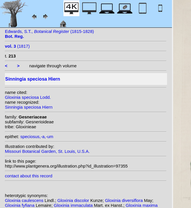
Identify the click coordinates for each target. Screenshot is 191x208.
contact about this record (28, 175)
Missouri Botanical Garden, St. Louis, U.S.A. (47, 151)
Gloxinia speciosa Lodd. (28, 97)
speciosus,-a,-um (36, 136)
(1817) (17, 46)
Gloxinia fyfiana (20, 205)
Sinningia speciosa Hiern (29, 107)
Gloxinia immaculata (74, 205)
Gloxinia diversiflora (124, 200)
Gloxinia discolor (73, 200)
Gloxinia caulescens (25, 200)
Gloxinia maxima (142, 205)
